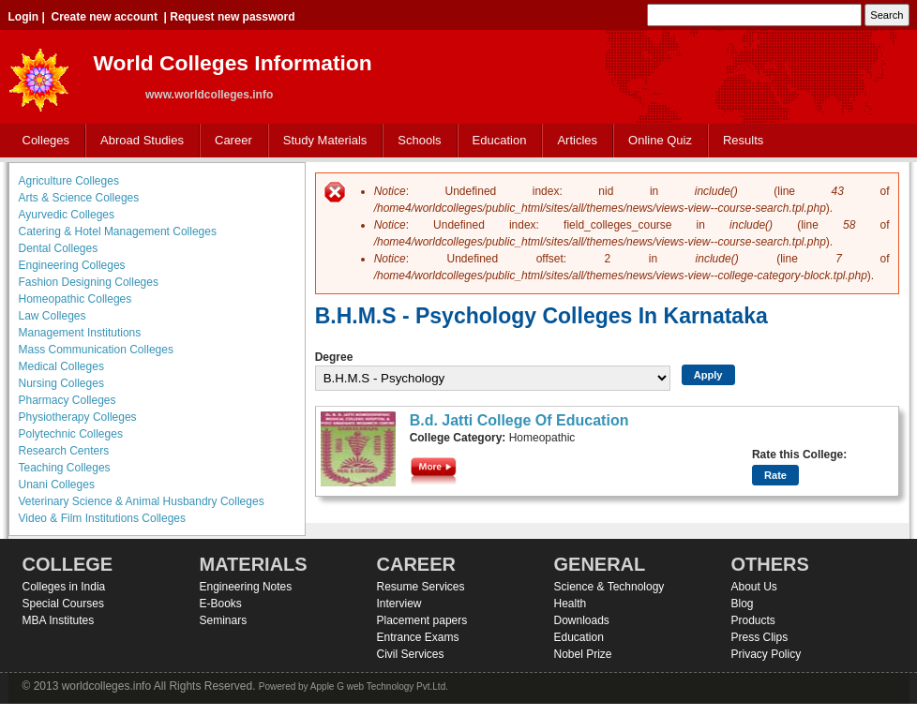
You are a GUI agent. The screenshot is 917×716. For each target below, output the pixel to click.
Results (743, 140)
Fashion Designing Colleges (88, 282)
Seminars (224, 620)
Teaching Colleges (65, 467)
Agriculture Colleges (69, 180)
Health (570, 603)
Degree (334, 357)
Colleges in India (64, 586)
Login (23, 16)
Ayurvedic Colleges (67, 214)
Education (495, 141)
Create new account (105, 16)
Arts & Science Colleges (79, 197)
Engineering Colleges (72, 265)
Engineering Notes (246, 586)
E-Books (221, 603)
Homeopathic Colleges (75, 299)
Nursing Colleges (61, 383)
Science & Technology (609, 586)
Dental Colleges (58, 248)
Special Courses (63, 603)
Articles (577, 140)
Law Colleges (52, 315)
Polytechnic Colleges (71, 433)
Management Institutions (80, 332)
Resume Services (421, 586)
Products (753, 620)
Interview (399, 603)
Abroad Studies (137, 141)
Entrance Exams (418, 637)
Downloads (581, 620)
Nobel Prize (583, 654)
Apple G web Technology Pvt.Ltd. (379, 686)
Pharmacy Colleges (67, 400)
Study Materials (321, 141)
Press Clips (760, 637)
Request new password (232, 16)
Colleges (42, 141)
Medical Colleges (61, 366)
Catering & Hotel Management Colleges (118, 231)
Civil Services (410, 654)
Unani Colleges (57, 484)
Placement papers (422, 620)
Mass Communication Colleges (96, 349)
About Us (754, 586)
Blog (742, 603)
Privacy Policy (766, 654)
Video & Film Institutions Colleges (103, 518)
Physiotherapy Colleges (78, 417)
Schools (415, 141)
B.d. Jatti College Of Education (519, 420)
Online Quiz (660, 140)
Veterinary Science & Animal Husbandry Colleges (141, 501)
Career (229, 141)
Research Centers (64, 450)
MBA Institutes (59, 620)
